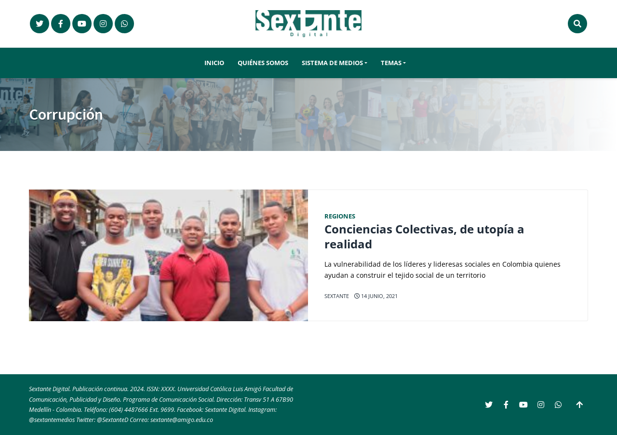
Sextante (336, 295)
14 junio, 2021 (376, 295)
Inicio (214, 63)
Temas (391, 63)
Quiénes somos (263, 63)
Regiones (339, 216)
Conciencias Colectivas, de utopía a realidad (424, 236)
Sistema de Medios (332, 63)
